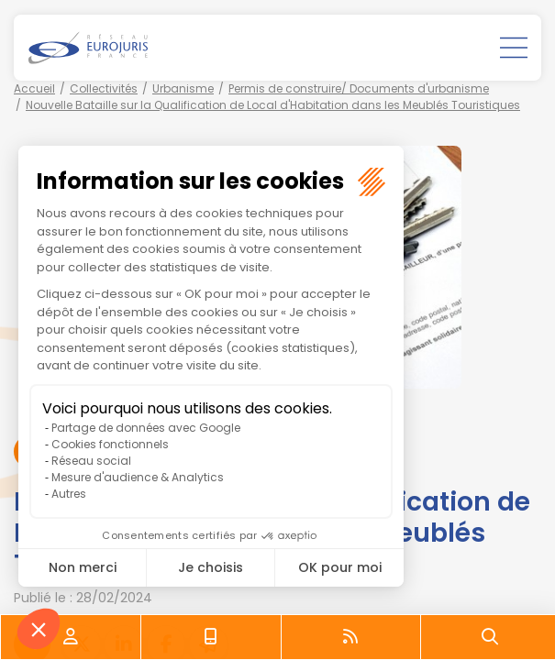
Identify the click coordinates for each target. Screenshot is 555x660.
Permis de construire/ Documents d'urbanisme (358, 88)
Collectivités (104, 88)
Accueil (34, 88)
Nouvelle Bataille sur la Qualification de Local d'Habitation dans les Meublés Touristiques (273, 105)
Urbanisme (183, 88)
